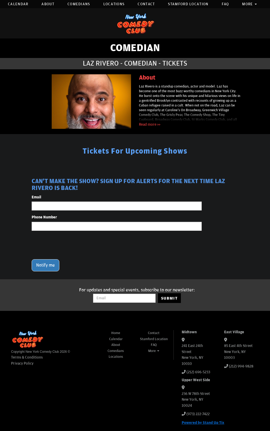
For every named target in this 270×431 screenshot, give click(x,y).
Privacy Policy (22, 363)
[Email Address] (124, 298)
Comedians (79, 4)
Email (36, 197)
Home (115, 333)
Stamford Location (188, 4)
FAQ (225, 4)
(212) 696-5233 (198, 372)
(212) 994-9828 (241, 366)
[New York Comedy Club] (135, 23)
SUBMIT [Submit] (169, 298)
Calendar (18, 4)
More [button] (249, 4)
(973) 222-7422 (198, 414)
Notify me (45, 265)
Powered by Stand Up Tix (203, 422)
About (47, 4)
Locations (114, 4)
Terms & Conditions (27, 357)
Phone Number (44, 217)
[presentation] (72, 245)
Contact (146, 4)
